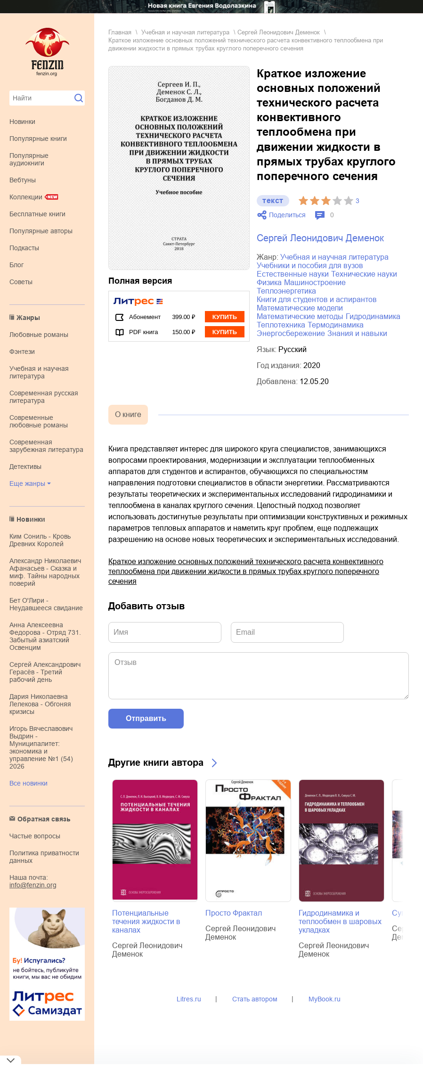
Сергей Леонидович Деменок (278, 32)
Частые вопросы (34, 836)
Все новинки (28, 783)
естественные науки (293, 274)
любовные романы (38, 334)
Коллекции (25, 197)
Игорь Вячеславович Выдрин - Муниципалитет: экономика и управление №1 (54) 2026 (41, 747)
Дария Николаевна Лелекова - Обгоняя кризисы (40, 704)
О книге (128, 414)
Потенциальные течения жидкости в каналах (146, 921)
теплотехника (281, 325)
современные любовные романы (38, 421)
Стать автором (254, 999)
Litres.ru (189, 999)
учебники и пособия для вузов (310, 266)
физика (269, 283)
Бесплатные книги (37, 214)
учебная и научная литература (39, 372)
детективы (25, 466)
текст (273, 201)
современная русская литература (43, 396)
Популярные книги (38, 138)
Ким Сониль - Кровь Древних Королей (40, 540)
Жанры (28, 317)
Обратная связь (44, 819)
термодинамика (336, 325)
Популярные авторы (41, 231)
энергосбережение (291, 333)
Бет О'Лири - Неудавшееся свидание (46, 604)
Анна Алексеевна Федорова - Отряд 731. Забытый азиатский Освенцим (45, 636)
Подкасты (24, 248)
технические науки (364, 274)
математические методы (300, 316)
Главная (119, 32)
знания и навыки (357, 333)
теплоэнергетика (286, 291)
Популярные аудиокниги (29, 159)
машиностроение (315, 283)
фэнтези (22, 351)
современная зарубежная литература (46, 445)
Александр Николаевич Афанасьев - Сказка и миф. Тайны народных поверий (45, 572)
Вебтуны (22, 180)
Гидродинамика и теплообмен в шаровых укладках (340, 921)
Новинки (22, 121)
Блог (16, 265)
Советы (21, 282)
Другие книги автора (155, 762)
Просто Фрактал (233, 913)
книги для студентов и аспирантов (317, 299)
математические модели (300, 308)
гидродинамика (373, 316)
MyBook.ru (325, 999)
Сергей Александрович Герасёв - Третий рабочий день (45, 672)
